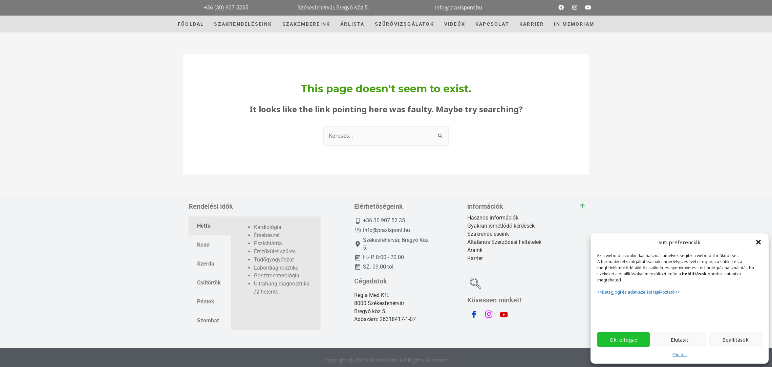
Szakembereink (306, 24)
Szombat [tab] (208, 320)
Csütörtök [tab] (209, 282)
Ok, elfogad (624, 339)
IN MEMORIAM (574, 24)
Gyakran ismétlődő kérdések (501, 226)
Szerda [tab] (205, 263)
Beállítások (735, 339)
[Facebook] (561, 8)
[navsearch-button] (475, 284)
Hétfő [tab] (204, 226)
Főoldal (679, 355)
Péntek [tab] (205, 301)
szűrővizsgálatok (404, 24)
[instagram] (489, 314)
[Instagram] (575, 8)
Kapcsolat (492, 24)
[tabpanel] (276, 263)
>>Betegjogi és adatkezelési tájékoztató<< (639, 292)
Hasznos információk (492, 217)
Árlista (352, 24)
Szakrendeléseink (243, 24)
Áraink (474, 250)
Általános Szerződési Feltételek (504, 242)
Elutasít (679, 339)
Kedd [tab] (203, 245)
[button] (758, 242)
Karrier (531, 24)
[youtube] (588, 8)
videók (454, 24)
